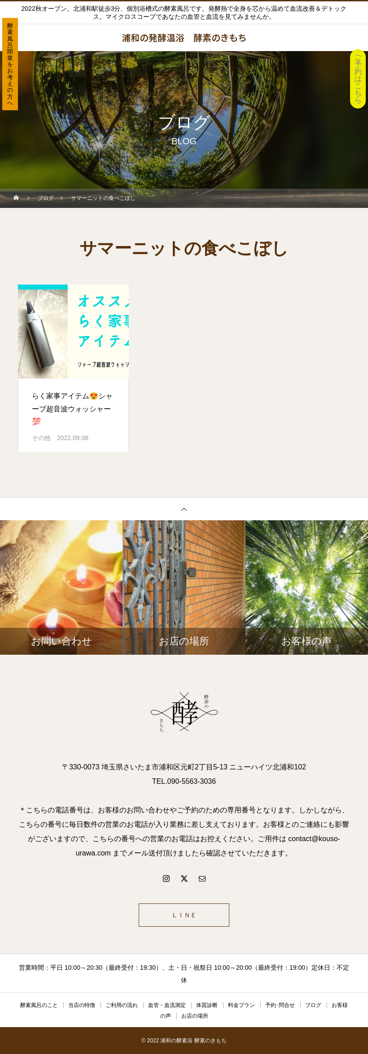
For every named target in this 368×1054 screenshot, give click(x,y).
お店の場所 (194, 1016)
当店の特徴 (81, 1005)
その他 (41, 437)
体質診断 (207, 1005)
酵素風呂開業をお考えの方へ (10, 64)
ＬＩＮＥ (184, 915)
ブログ (313, 1005)
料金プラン (241, 1005)
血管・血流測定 (167, 1005)
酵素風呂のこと (39, 1005)
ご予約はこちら (358, 78)
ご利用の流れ (121, 1005)
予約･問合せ (280, 1005)
